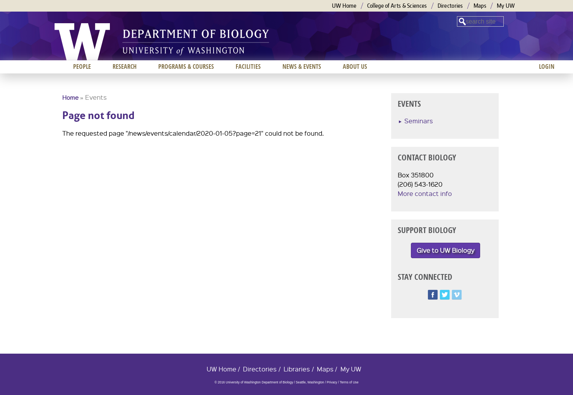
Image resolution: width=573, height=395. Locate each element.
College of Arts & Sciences (397, 5)
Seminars (418, 121)
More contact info (425, 193)
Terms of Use (349, 382)
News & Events (301, 66)
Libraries (297, 369)
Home (70, 97)
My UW (506, 5)
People (82, 66)
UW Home (344, 5)
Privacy (332, 382)
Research (125, 66)
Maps (480, 5)
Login (546, 66)
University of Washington (82, 41)
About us (355, 66)
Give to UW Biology (445, 250)
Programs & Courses (186, 66)
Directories (450, 5)
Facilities (248, 66)
